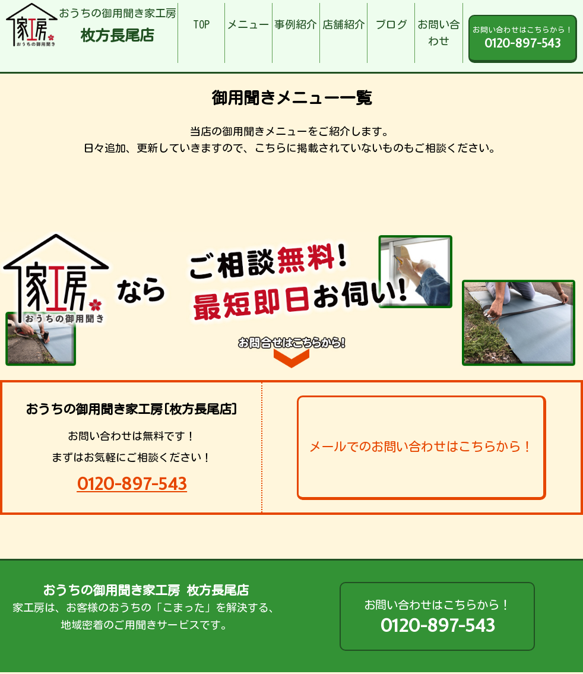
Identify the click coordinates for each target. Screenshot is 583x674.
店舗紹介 (343, 24)
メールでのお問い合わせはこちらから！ (420, 446)
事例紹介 (295, 24)
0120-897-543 (132, 483)
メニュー (248, 24)
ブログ (391, 24)
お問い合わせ (438, 33)
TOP (201, 24)
